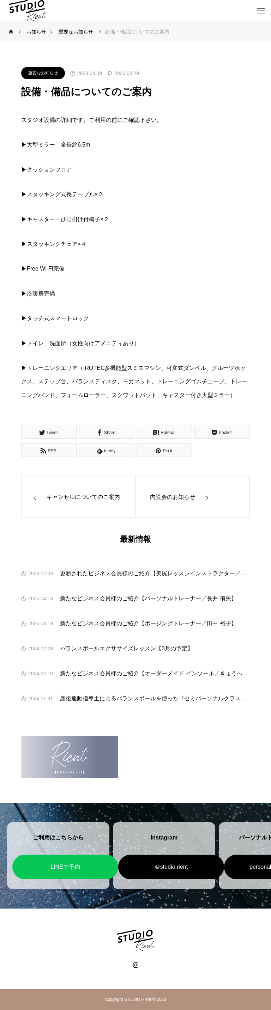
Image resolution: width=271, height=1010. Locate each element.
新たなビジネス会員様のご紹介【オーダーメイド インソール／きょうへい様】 (155, 673)
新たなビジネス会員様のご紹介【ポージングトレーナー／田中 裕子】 (148, 623)
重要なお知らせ (43, 72)
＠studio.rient (171, 867)
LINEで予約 (65, 867)
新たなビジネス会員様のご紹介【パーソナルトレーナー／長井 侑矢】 (148, 598)
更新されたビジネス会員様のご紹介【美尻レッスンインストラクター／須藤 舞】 (155, 573)
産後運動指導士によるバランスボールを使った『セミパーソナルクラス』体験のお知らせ (155, 698)
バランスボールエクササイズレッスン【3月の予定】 (126, 648)
